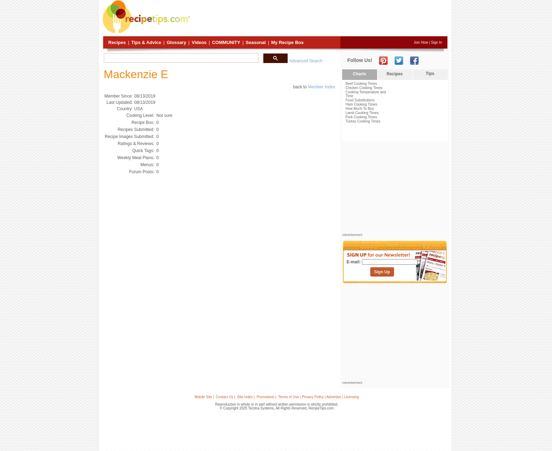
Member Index (321, 86)
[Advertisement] (320, 19)
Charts (359, 73)
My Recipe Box (287, 42)
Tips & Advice (146, 42)
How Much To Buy (360, 109)
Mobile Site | (204, 397)
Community (226, 42)
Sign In (436, 42)
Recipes (117, 42)
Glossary (176, 42)
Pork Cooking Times (361, 117)
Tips (430, 73)
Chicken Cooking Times (364, 88)
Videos (199, 42)
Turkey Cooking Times (363, 121)
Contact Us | (225, 397)
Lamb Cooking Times (362, 113)
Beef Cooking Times (361, 84)
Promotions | (266, 397)
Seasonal (256, 42)
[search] (180, 58)
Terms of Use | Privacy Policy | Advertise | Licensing (318, 397)
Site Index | (246, 397)
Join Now (421, 42)
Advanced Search (306, 60)
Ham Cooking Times (361, 104)
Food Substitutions (360, 100)
